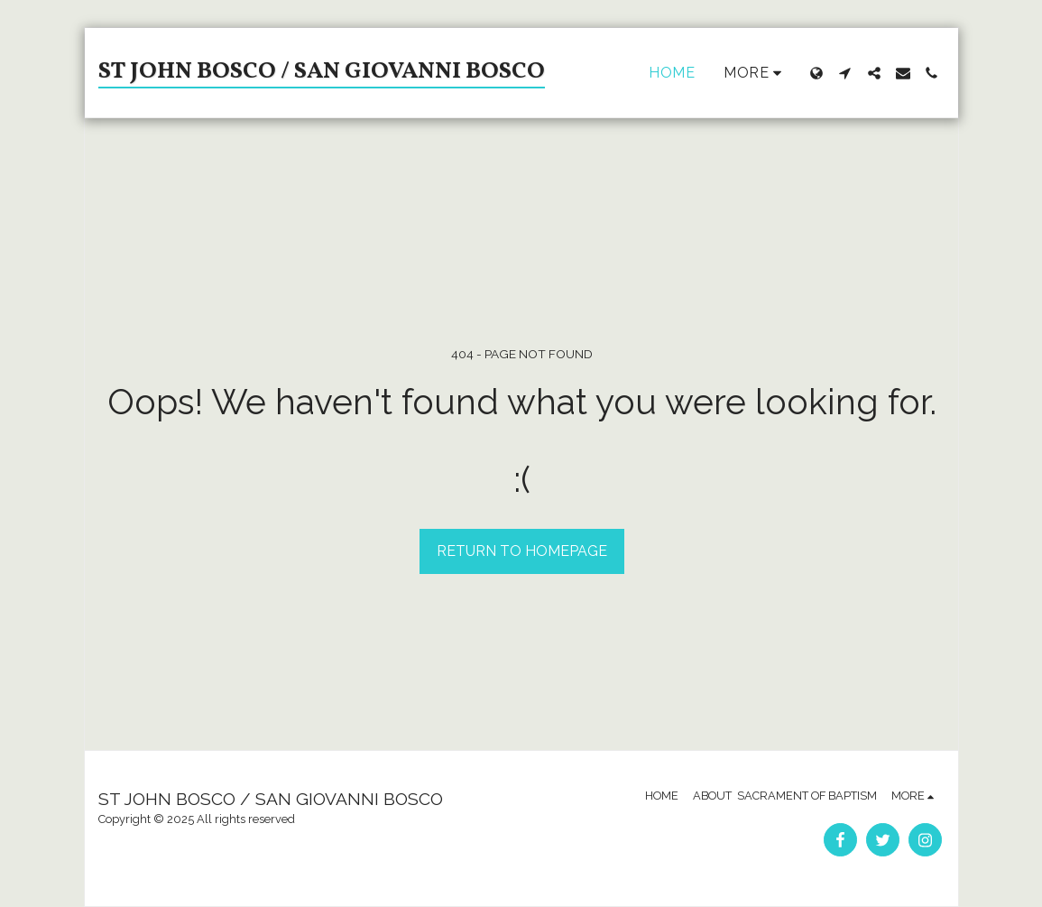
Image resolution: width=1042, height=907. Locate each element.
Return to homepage (522, 551)
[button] (845, 73)
